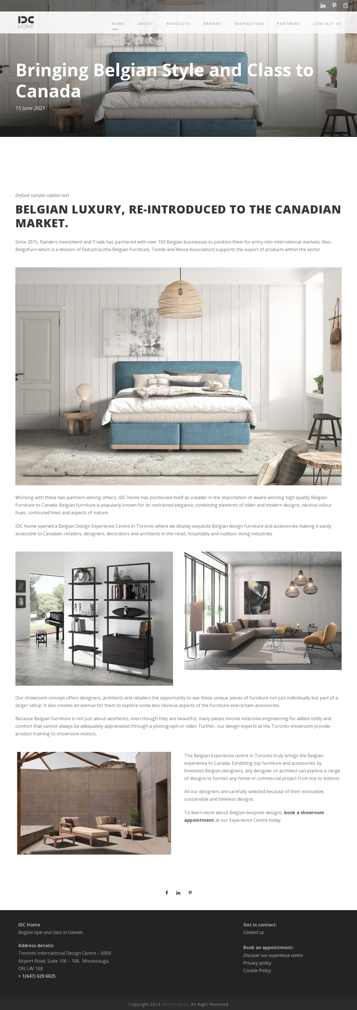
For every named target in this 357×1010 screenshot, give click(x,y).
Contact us (327, 23)
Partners (288, 23)
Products (179, 23)
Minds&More (175, 1004)
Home (118, 23)
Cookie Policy (257, 970)
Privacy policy (257, 963)
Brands (212, 23)
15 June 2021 (30, 108)
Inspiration (249, 23)
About (146, 23)
